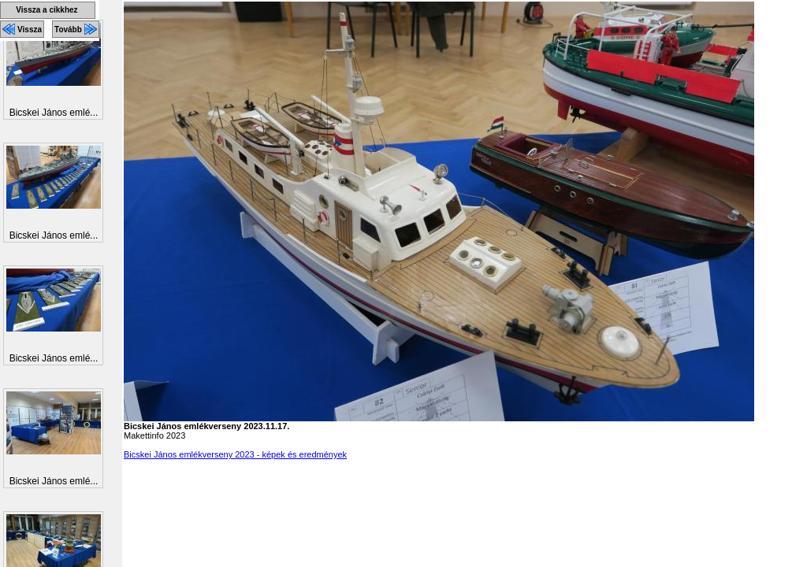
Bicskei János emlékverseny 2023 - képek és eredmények (235, 454)
